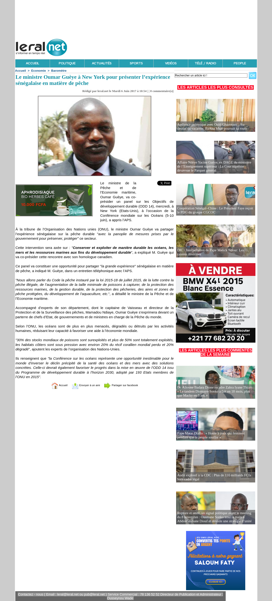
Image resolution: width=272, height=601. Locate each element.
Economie (38, 70)
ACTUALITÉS (101, 63)
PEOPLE (240, 63)
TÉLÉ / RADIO (205, 63)
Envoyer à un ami (83, 385)
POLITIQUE (67, 63)
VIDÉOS (171, 63)
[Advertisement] (171, 46)
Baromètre (59, 70)
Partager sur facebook (126, 385)
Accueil (20, 70)
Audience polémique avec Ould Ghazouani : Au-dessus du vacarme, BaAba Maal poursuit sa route (213, 126)
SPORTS (136, 63)
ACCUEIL (32, 63)
